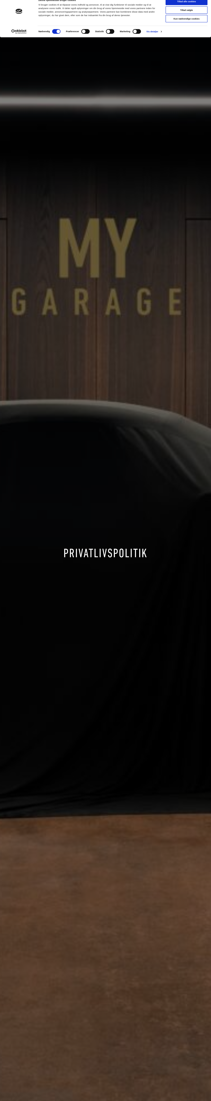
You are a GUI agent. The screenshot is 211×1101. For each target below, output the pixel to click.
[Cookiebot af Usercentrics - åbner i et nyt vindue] (19, 37)
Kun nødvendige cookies (186, 24)
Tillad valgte (186, 16)
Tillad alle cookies (186, 7)
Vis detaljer (152, 37)
